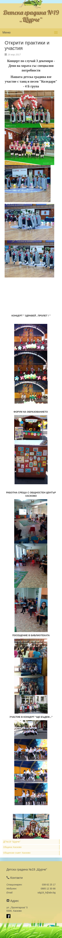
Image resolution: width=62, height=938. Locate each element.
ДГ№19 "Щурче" (11, 841)
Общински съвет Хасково (16, 852)
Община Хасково (12, 847)
